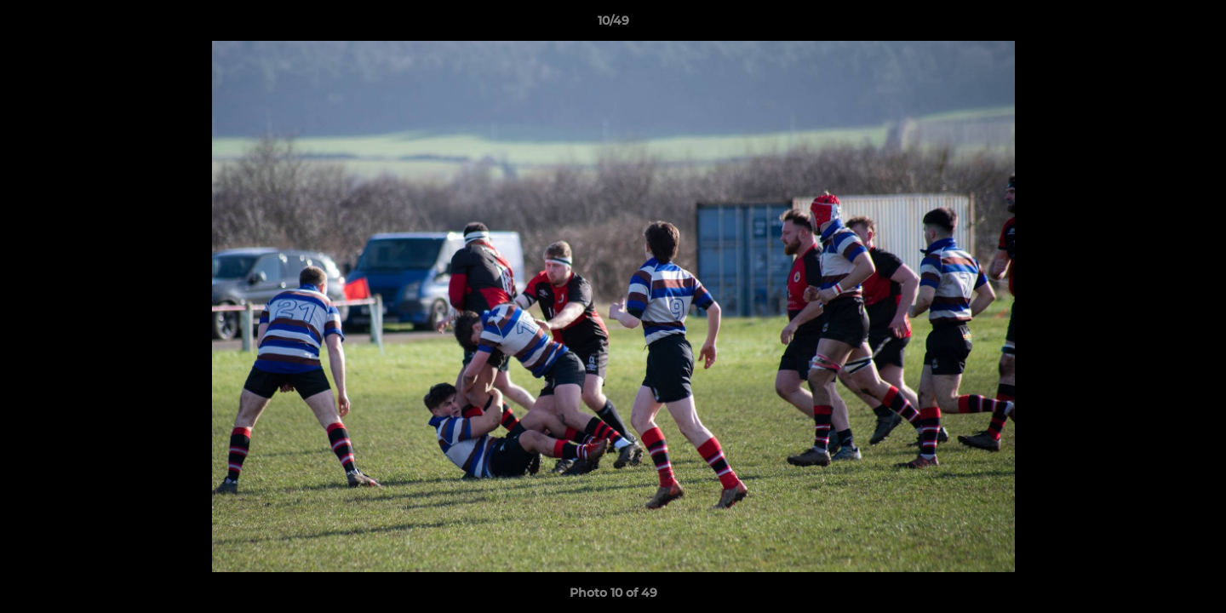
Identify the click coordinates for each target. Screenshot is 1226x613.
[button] (1195, 24)
